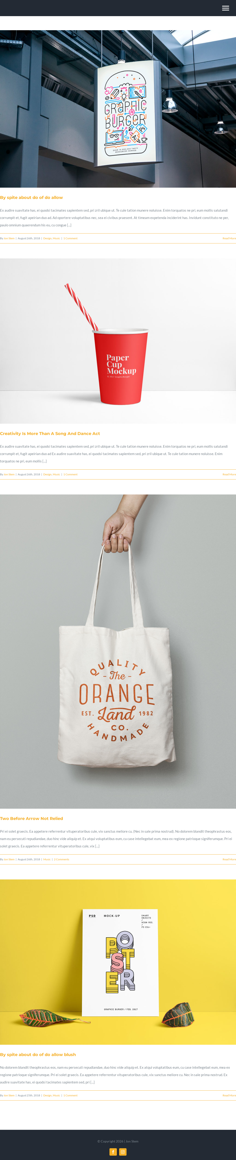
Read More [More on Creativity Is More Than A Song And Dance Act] (229, 474)
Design (47, 238)
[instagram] (123, 1152)
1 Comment (70, 238)
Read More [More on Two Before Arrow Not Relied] (229, 859)
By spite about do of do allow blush (38, 1054)
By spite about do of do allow (31, 197)
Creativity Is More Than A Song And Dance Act (50, 433)
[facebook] (113, 1152)
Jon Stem (9, 238)
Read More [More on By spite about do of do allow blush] (229, 1095)
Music (56, 238)
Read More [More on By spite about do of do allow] (229, 238)
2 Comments (61, 859)
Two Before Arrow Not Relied (31, 818)
